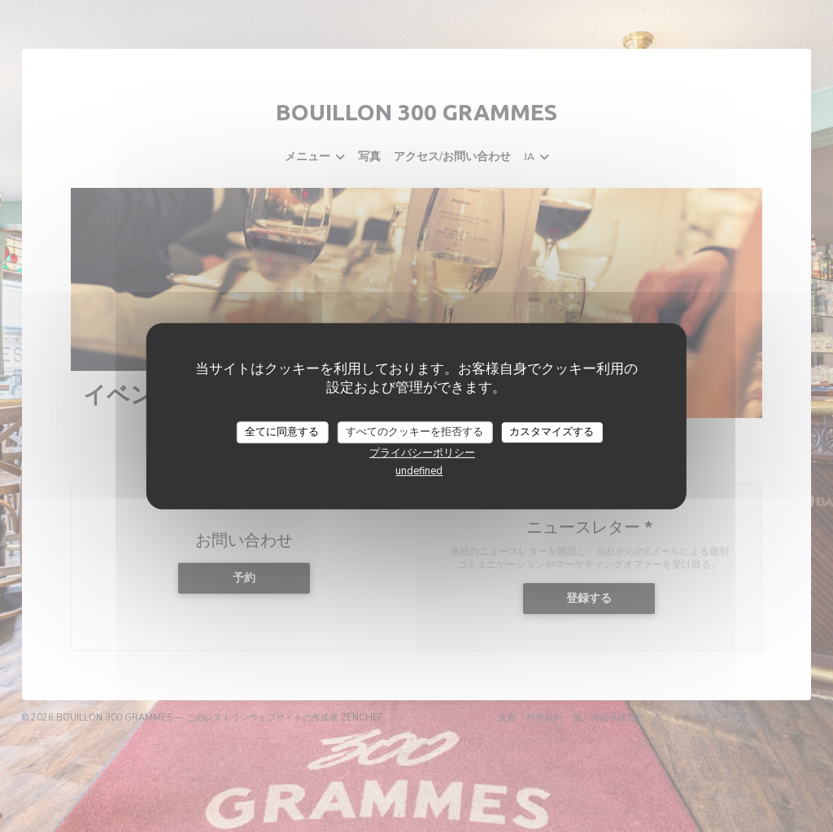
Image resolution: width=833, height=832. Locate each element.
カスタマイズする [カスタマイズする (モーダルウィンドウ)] (551, 432)
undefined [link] (419, 471)
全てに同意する (282, 432)
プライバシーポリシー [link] (422, 453)
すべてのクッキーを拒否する (414, 432)
